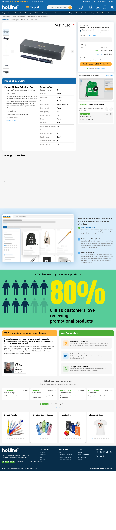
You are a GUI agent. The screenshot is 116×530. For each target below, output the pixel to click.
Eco (95, 1)
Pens (10, 13)
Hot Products (87, 1)
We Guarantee (34, 20)
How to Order (24, 20)
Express (111, 1)
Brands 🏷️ (100, 13)
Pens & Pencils (11, 16)
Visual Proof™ (101, 68)
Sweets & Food (81, 13)
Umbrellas (54, 13)
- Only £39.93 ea (103, 50)
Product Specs (15, 20)
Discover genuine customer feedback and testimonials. (91, 109)
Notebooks (18, 13)
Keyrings (45, 13)
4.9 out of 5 (53, 404)
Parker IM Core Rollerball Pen (39, 16)
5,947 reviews (96, 104)
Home (4, 16)
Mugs (71, 13)
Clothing (91, 13)
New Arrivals (102, 1)
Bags (4, 13)
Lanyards (63, 13)
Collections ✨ (111, 13)
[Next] (74, 182)
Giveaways (28, 13)
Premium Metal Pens (23, 16)
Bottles (37, 13)
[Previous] (4, 182)
